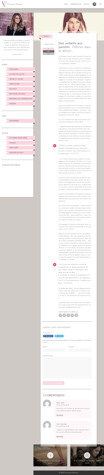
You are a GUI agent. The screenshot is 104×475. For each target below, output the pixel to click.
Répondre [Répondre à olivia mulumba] (59, 436)
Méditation (14, 84)
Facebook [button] (48, 336)
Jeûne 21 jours (16, 79)
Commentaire (48, 356)
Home (66, 4)
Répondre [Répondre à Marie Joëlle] (59, 415)
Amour (12, 103)
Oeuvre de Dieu (16, 152)
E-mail (71, 347)
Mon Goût (14, 148)
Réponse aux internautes (21, 99)
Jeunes (12, 143)
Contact (87, 4)
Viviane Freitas (48, 44)
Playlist (13, 89)
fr (100, 4)
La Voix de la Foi (16, 74)
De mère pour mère (18, 138)
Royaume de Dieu (17, 94)
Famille (46, 36)
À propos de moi (75, 4)
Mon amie (13, 69)
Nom (44, 347)
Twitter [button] (60, 336)
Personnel (14, 121)
